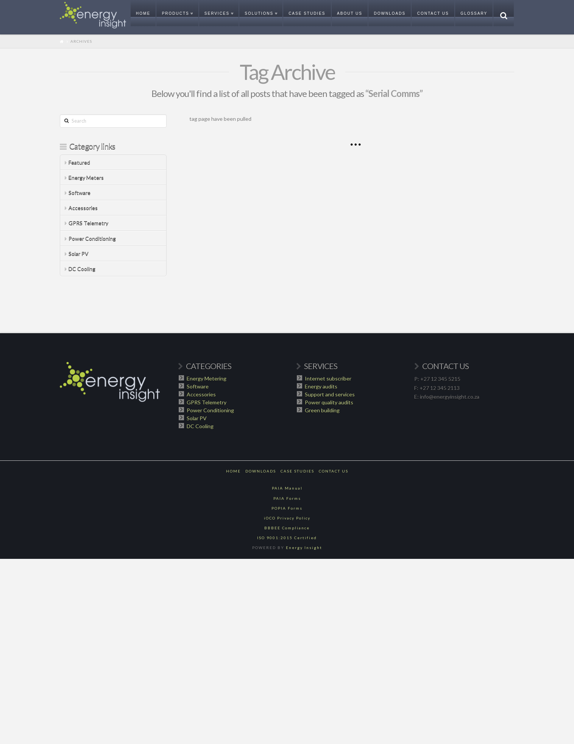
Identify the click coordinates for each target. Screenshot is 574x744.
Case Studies (297, 471)
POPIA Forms (287, 508)
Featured (79, 162)
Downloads (260, 471)
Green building (322, 410)
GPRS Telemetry (88, 223)
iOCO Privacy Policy (287, 518)
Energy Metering (206, 378)
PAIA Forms (287, 498)
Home (233, 471)
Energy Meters (86, 177)
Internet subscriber (328, 378)
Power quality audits (329, 402)
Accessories (83, 207)
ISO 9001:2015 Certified (287, 537)
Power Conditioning (92, 238)
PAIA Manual (287, 488)
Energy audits (321, 386)
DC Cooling (82, 268)
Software (79, 192)
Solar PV (79, 253)
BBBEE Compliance (287, 528)
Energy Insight (304, 547)
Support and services (330, 394)
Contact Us (333, 471)
